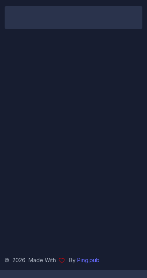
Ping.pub (88, 260)
